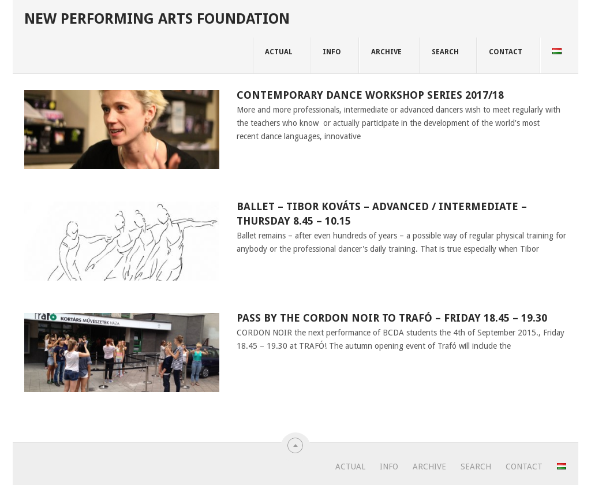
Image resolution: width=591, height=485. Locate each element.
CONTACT (505, 52)
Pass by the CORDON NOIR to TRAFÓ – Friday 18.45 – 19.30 (392, 318)
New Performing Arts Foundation (157, 19)
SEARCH (445, 52)
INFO (332, 52)
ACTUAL (279, 52)
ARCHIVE (386, 52)
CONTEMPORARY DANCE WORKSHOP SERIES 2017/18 (370, 95)
